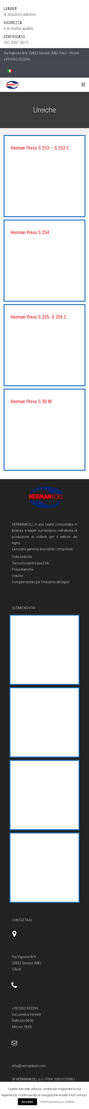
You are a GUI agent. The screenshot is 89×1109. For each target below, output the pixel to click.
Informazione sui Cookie (57, 1102)
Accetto (27, 1102)
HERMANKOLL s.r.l (30, 1079)
